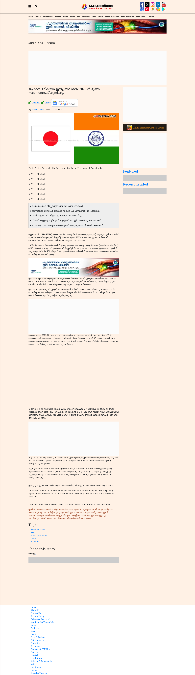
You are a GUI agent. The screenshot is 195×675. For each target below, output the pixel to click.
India (33, 539)
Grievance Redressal (40, 619)
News (37, 16)
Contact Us (36, 613)
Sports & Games (111, 16)
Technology (36, 646)
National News (38, 530)
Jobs (94, 16)
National (58, 16)
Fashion (34, 670)
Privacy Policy (37, 616)
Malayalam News (39, 536)
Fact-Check (36, 667)
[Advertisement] (97, 68)
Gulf (78, 16)
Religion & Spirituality (41, 661)
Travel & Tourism (39, 673)
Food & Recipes (38, 637)
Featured (130, 172)
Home (30, 16)
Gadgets (34, 652)
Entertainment (127, 16)
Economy (35, 542)
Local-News (140, 16)
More (151, 16)
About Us (35, 610)
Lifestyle (35, 655)
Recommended (135, 185)
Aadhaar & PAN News (41, 649)
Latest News (47, 16)
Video (33, 664)
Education (35, 643)
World (65, 16)
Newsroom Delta (39, 110)
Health (100, 16)
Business (85, 16)
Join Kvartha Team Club (42, 622)
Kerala (72, 16)
